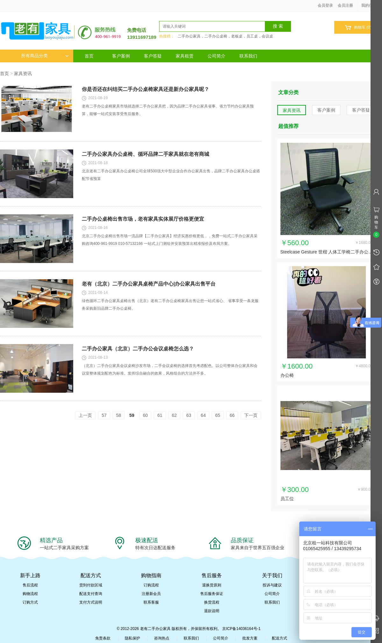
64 (203, 415)
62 (174, 415)
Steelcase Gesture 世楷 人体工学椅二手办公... (326, 251)
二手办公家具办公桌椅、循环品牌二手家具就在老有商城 (145, 154)
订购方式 (30, 602)
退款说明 (211, 611)
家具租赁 (185, 56)
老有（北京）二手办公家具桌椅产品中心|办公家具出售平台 (149, 284)
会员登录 (325, 5)
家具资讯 (23, 73)
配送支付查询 (90, 593)
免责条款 (102, 638)
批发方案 (250, 638)
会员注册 (345, 5)
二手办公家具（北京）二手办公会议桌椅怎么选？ (138, 348)
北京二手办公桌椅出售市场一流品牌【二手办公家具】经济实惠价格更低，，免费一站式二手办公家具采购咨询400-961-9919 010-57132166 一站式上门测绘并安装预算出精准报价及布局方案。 (170, 240)
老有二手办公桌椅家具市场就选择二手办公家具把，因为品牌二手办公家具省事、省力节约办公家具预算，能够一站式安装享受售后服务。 (168, 110)
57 (104, 415)
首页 (89, 56)
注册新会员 (151, 593)
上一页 (85, 415)
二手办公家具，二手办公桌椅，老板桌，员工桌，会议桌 (225, 36)
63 (188, 415)
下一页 (251, 415)
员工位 (287, 498)
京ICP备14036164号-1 (241, 628)
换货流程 (211, 602)
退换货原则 (211, 585)
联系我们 (248, 56)
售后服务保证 (211, 593)
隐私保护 (132, 638)
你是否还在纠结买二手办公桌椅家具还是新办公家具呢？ (145, 89)
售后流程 (30, 585)
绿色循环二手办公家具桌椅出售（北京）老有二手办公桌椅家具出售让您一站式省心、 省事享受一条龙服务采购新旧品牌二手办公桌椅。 (170, 305)
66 (232, 415)
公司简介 (216, 56)
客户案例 (121, 56)
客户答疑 (153, 56)
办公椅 (287, 375)
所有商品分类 (45, 55)
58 (118, 415)
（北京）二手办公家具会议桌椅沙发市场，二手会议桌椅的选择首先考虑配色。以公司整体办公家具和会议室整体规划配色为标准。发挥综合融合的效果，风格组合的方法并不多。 (170, 369)
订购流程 (151, 585)
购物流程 (30, 593)
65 (217, 415)
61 (159, 415)
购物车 (358, 27)
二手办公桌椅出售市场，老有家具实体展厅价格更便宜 (143, 219)
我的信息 (371, 5)
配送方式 (279, 638)
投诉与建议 (272, 585)
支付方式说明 (90, 602)
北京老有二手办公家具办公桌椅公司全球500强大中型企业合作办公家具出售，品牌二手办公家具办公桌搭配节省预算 (171, 175)
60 (145, 415)
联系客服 (151, 602)
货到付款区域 (90, 585)
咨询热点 (161, 638)
